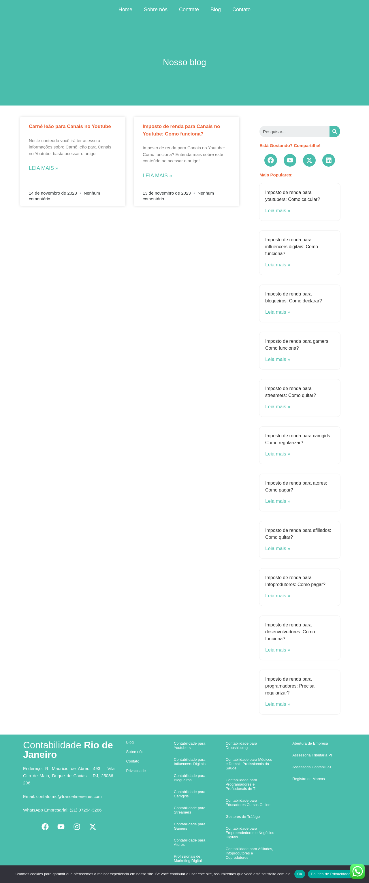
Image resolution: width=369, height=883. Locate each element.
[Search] (335, 131)
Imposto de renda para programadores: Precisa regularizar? (290, 686)
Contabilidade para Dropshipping (241, 745)
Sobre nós (155, 9)
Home (125, 9)
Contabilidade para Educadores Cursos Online (248, 802)
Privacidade (136, 771)
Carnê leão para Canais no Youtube (70, 126)
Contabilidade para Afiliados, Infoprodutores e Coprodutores (249, 853)
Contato (241, 9)
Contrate (189, 9)
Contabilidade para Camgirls (189, 794)
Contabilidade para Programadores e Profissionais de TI (241, 784)
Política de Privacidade (331, 874)
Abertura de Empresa (310, 743)
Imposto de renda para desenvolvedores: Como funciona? (290, 631)
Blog (215, 9)
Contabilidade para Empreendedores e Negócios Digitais (250, 832)
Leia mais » (43, 168)
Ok (299, 874)
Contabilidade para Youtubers (189, 745)
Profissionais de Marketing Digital (188, 858)
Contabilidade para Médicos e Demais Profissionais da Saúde (249, 763)
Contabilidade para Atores (189, 842)
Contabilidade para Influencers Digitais (190, 761)
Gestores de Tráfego (243, 816)
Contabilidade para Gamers (189, 826)
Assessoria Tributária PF (312, 755)
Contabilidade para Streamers (189, 810)
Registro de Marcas (308, 779)
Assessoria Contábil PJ (311, 767)
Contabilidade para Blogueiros (189, 777)
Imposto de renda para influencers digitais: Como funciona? (291, 246)
